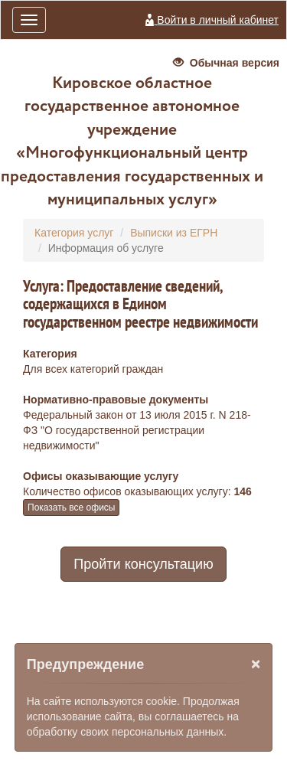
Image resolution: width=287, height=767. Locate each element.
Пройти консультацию (143, 564)
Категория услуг (73, 233)
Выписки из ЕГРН (173, 233)
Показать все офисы (71, 507)
